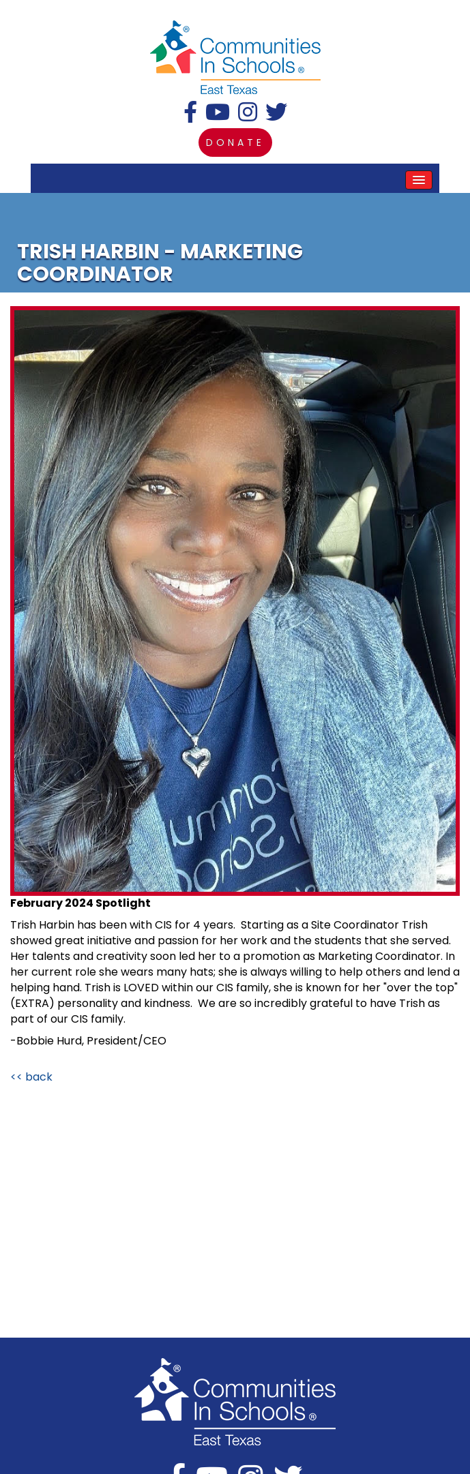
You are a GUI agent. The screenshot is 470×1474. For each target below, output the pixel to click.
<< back (31, 1077)
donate (235, 142)
